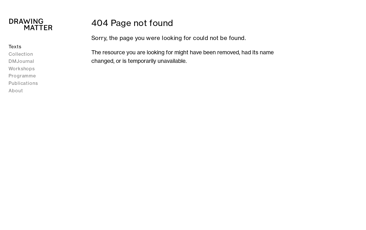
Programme (22, 76)
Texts (15, 46)
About (16, 90)
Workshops (22, 68)
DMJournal (21, 61)
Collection (21, 54)
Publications (23, 83)
